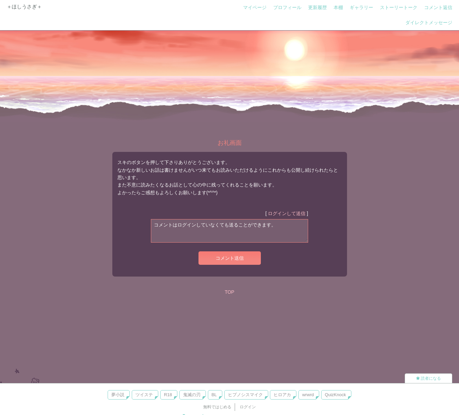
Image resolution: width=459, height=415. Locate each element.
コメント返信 (438, 7)
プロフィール (287, 7)
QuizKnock (335, 394)
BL (214, 394)
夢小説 (117, 394)
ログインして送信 (286, 213)
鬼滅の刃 (191, 394)
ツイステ (144, 394)
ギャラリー (361, 7)
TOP (229, 292)
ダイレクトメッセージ (428, 22)
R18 (168, 394)
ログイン (248, 407)
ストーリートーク (398, 7)
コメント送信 (230, 258)
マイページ (255, 7)
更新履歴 (317, 7)
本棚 (338, 7)
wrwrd (308, 394)
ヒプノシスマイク (245, 394)
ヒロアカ (282, 394)
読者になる (428, 378)
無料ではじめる (217, 407)
